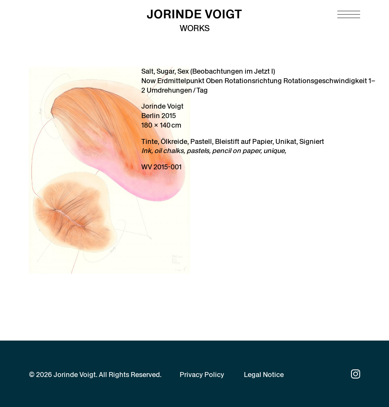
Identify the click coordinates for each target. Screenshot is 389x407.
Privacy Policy (202, 374)
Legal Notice (264, 374)
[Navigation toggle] (348, 14)
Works (195, 28)
